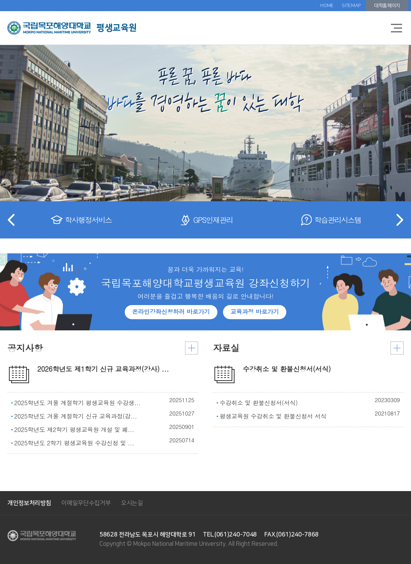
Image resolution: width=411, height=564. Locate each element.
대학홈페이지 (387, 5)
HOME (327, 5)
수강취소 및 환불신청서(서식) (259, 403)
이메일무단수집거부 (86, 503)
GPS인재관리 (213, 219)
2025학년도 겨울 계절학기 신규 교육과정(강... (75, 416)
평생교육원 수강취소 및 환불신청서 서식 (273, 416)
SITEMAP (351, 5)
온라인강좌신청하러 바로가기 (171, 311)
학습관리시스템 (337, 219)
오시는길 (132, 503)
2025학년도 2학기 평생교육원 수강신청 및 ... (74, 443)
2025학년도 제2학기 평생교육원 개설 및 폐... (74, 429)
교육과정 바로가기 (254, 311)
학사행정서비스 (88, 219)
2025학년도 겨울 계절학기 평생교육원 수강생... (77, 403)
